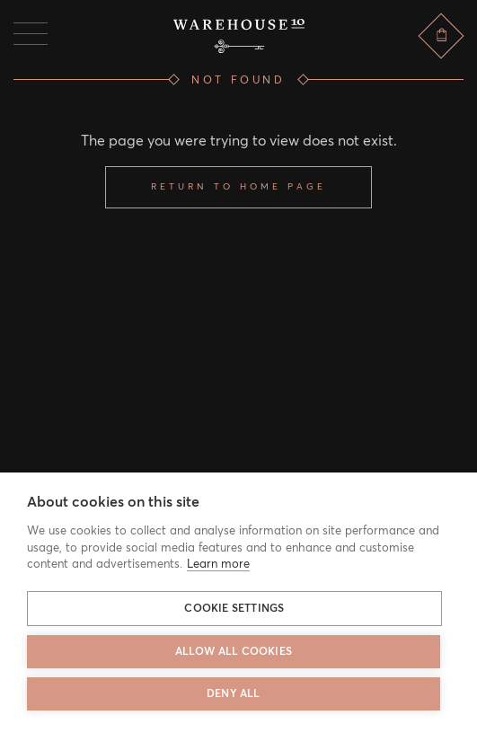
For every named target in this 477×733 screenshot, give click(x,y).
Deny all (234, 694)
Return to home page (238, 186)
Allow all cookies (233, 652)
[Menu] (30, 33)
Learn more (218, 564)
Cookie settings (234, 609)
